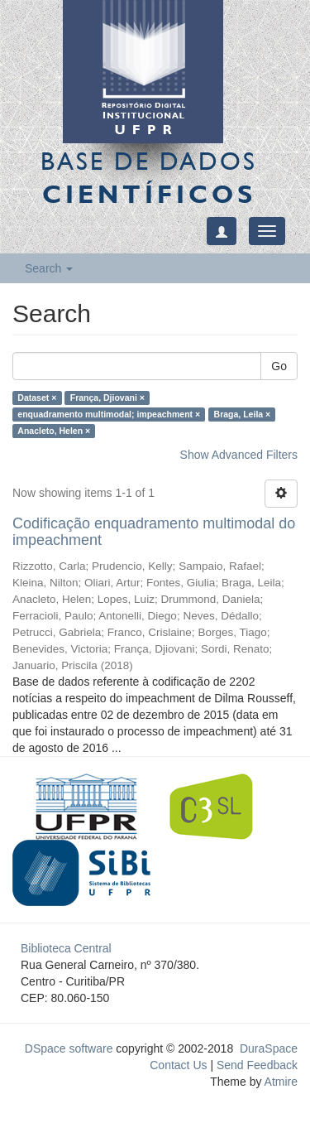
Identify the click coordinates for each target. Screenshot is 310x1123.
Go (279, 366)
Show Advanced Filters (239, 454)
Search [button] (49, 268)
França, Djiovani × (107, 397)
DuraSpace (269, 1048)
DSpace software (69, 1048)
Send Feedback (257, 1065)
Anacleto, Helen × (53, 431)
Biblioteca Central (66, 948)
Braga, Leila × (242, 414)
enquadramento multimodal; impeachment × (108, 414)
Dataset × (36, 397)
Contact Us (178, 1065)
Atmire (279, 1081)
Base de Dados (149, 177)
